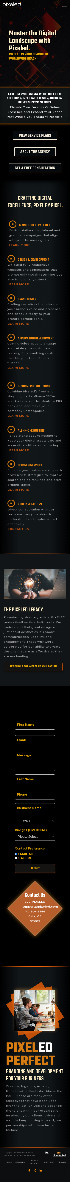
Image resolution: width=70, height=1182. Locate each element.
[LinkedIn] (41, 1171)
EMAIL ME (24, 854)
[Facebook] (29, 1171)
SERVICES (20, 1162)
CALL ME (23, 858)
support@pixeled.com (40, 906)
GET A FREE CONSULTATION (35, 168)
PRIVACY (62, 1162)
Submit (35, 868)
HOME (9, 1162)
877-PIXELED (35, 901)
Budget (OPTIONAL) (31, 830)
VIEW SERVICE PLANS (35, 136)
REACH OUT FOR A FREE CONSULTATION (33, 666)
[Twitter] (35, 1171)
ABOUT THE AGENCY (35, 152)
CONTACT (49, 1162)
